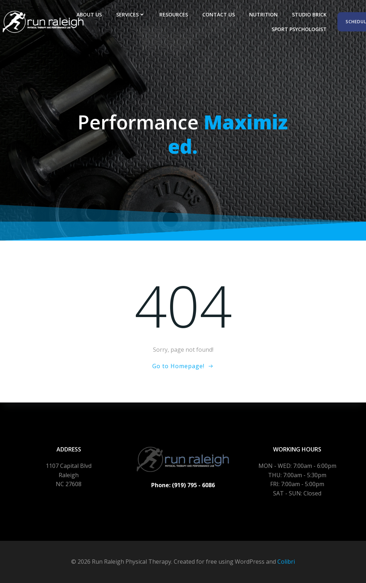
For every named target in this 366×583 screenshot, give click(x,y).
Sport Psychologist (299, 29)
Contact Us (218, 14)
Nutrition (263, 14)
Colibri (286, 561)
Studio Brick (309, 14)
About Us (89, 14)
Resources (173, 14)
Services (130, 14)
